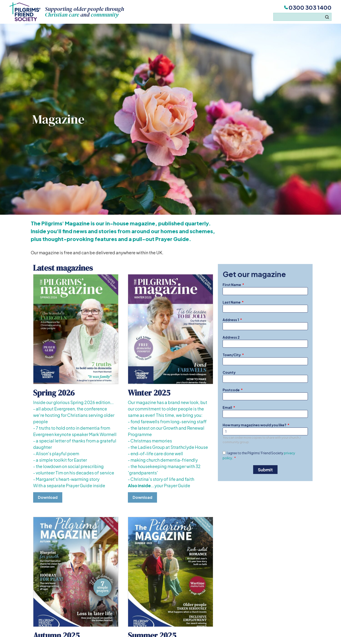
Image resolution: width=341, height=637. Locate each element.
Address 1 (231, 320)
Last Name (232, 302)
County (229, 372)
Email (227, 407)
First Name (232, 284)
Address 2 (231, 337)
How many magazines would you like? (254, 425)
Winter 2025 (149, 392)
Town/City (232, 355)
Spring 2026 (54, 392)
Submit (265, 469)
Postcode (231, 390)
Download (48, 497)
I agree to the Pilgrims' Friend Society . (259, 455)
